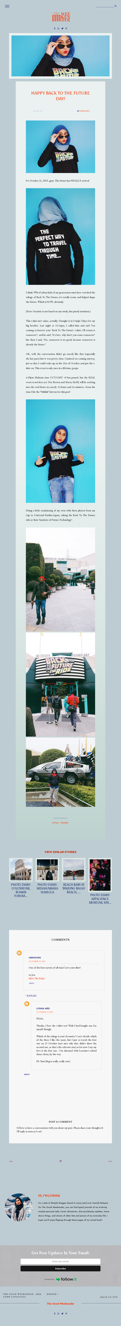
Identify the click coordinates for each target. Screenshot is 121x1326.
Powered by (60, 1279)
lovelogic (18, 1296)
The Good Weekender (18, 1294)
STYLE (55, 823)
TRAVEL (65, 823)
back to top (109, 1297)
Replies (32, 995)
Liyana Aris (43, 1008)
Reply (31, 983)
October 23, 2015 (44, 1012)
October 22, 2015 (37, 961)
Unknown (35, 957)
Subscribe (60, 1268)
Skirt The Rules (37, 978)
